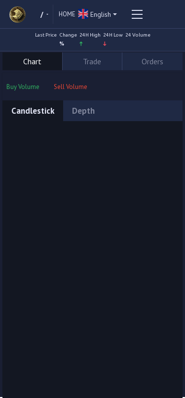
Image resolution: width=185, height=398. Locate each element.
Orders (152, 61)
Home (67, 14)
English (94, 14)
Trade (92, 61)
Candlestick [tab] (32, 110)
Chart (32, 61)
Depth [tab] (83, 110)
